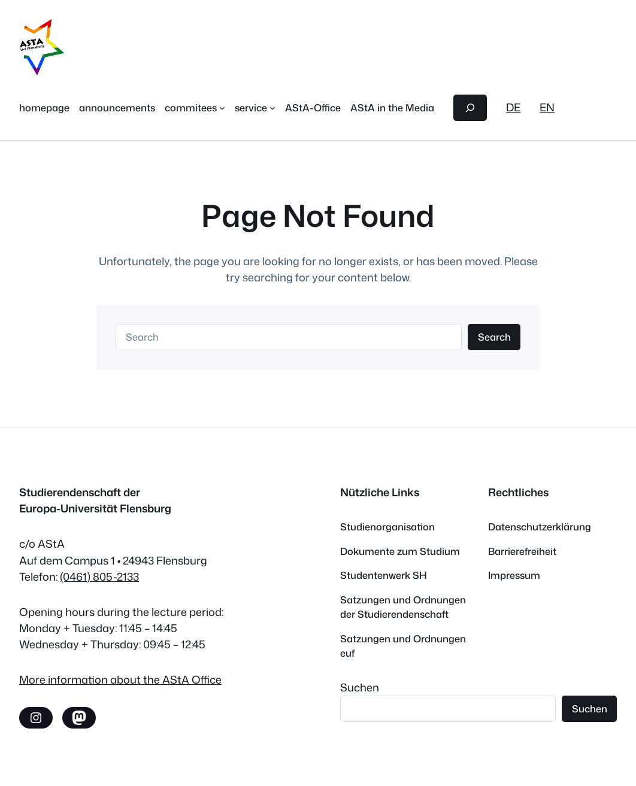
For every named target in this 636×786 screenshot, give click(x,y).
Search (494, 337)
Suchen (359, 687)
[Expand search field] (470, 108)
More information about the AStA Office (120, 679)
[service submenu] (272, 108)
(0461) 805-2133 (99, 576)
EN (547, 107)
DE (513, 107)
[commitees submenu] (222, 108)
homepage (44, 107)
